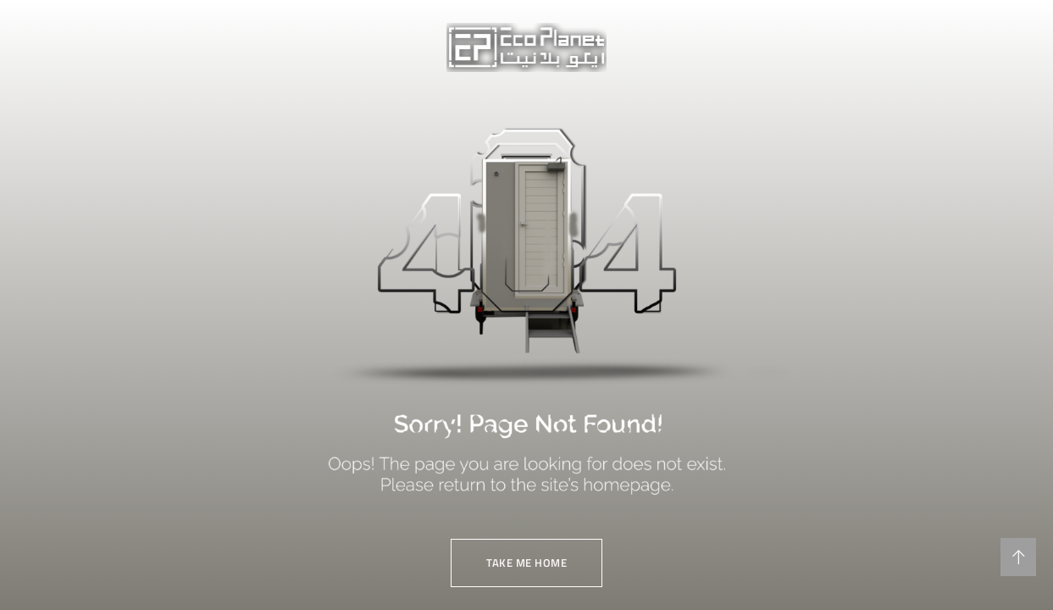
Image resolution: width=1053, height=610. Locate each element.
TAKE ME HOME (526, 562)
